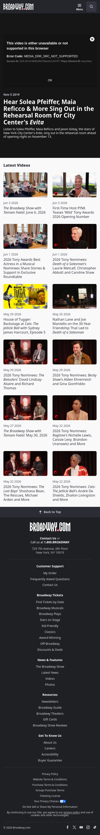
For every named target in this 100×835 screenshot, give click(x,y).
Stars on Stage (50, 620)
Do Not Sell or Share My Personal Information (50, 807)
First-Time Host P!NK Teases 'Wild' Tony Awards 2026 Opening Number (73, 212)
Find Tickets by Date (50, 602)
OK (50, 80)
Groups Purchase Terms (50, 790)
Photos (50, 684)
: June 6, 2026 (24, 210)
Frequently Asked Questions (50, 579)
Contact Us (48, 538)
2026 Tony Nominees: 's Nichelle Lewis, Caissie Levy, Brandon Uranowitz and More (72, 437)
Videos (50, 678)
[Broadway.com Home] (18, 6)
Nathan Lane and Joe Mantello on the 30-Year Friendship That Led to (72, 326)
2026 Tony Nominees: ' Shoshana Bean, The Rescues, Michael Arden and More (24, 493)
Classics (50, 632)
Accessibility (50, 754)
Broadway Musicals (50, 608)
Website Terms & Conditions (50, 779)
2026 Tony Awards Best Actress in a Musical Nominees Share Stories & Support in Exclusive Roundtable (24, 268)
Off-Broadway (50, 644)
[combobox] (90, 7)
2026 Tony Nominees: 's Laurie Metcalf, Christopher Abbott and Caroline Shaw (74, 266)
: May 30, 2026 (25, 433)
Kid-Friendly (50, 626)
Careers (50, 748)
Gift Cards (50, 719)
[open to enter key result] (91, 7)
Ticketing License (50, 796)
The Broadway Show (50, 666)
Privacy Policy (50, 774)
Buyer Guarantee (50, 760)
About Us (50, 742)
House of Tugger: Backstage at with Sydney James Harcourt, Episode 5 (24, 326)
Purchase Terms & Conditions (50, 785)
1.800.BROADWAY (57, 542)
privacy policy (72, 812)
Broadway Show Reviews (50, 725)
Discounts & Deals (50, 650)
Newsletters (50, 701)
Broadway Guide (50, 707)
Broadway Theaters (50, 713)
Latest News (50, 672)
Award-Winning (50, 638)
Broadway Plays (50, 614)
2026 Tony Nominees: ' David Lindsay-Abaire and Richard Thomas (23, 381)
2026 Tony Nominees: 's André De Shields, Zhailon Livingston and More (74, 493)
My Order (50, 573)
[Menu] (79, 7)
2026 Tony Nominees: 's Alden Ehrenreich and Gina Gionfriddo (75, 379)
